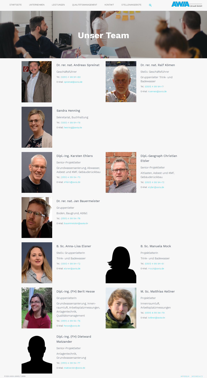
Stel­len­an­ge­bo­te (131, 4)
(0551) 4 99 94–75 (154, 182)
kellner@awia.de (156, 317)
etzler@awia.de (156, 187)
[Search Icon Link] (150, 5)
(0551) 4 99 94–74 (70, 320)
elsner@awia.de (72, 268)
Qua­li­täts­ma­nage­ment (84, 4)
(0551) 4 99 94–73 (70, 177)
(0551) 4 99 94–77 (70, 363)
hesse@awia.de (72, 325)
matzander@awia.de (74, 367)
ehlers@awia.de (72, 182)
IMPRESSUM (185, 376)
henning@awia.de (73, 127)
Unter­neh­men (36, 4)
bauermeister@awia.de (76, 223)
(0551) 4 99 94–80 (71, 77)
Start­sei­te (15, 4)
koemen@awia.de (157, 91)
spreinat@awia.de (73, 81)
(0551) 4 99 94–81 (154, 263)
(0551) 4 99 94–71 (154, 86)
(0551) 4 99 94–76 (70, 122)
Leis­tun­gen (58, 4)
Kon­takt (109, 4)
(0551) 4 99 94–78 (70, 218)
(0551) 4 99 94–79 (154, 312)
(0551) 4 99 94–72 (70, 263)
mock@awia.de (156, 268)
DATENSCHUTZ (197, 376)
